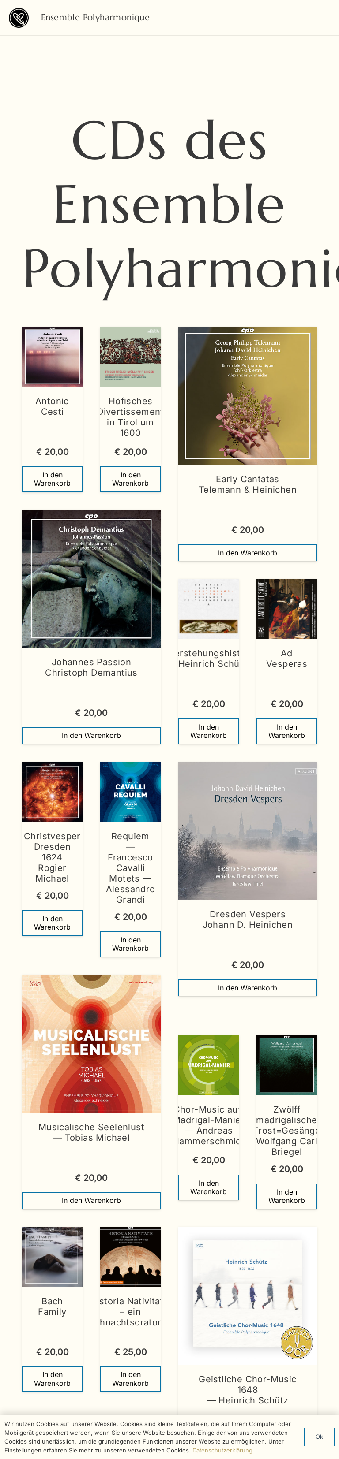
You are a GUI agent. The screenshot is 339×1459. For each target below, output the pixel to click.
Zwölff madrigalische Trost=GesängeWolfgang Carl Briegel (286, 1131)
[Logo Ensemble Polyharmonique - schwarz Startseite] (19, 18)
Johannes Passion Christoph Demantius (91, 667)
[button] (52, 479)
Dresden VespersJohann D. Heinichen (248, 919)
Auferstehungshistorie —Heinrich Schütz (208, 659)
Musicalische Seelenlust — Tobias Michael (91, 1132)
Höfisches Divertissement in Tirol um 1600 (130, 417)
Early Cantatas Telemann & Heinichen (248, 484)
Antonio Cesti (52, 406)
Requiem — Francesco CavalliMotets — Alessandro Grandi (130, 868)
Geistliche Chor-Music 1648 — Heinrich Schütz (247, 1390)
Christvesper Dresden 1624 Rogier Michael (52, 857)
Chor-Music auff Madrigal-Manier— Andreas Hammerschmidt (209, 1126)
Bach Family (52, 1306)
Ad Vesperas (286, 659)
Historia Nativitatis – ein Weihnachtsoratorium (130, 1312)
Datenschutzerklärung (222, 1450)
